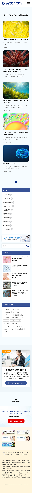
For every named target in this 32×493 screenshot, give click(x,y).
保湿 (23, 318)
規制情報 (7, 218)
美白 (5, 329)
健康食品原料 (8, 202)
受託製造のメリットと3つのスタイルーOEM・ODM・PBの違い (20, 283)
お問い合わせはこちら (16, 421)
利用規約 (7, 454)
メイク (6, 320)
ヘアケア (7, 195)
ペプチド (12, 329)
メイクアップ (8, 206)
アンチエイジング (9, 326)
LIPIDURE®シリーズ (9, 164)
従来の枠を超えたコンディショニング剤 (15, 40)
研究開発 (7, 214)
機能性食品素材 (19, 315)
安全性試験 (20, 329)
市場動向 (7, 222)
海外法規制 (20, 326)
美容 (18, 320)
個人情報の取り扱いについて (21, 452)
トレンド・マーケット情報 (11, 309)
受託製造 (6, 318)
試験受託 (7, 225)
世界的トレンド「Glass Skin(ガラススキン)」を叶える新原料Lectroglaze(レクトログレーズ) (20, 292)
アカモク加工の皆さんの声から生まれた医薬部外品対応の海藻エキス (15, 70)
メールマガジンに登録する (16, 383)
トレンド (22, 323)
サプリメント (8, 315)
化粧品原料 (8, 210)
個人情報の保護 (8, 452)
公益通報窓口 (25, 454)
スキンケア (8, 198)
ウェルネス (8, 229)
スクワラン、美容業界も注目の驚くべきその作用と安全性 (20, 274)
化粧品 (6, 332)
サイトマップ (16, 454)
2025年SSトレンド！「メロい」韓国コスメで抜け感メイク (20, 257)
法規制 (13, 320)
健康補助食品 (15, 318)
